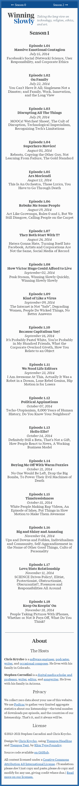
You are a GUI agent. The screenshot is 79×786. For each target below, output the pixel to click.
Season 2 (60, 4)
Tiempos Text (19, 745)
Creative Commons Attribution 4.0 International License (36, 761)
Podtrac (19, 704)
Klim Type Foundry (47, 745)
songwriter (51, 679)
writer (8, 663)
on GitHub (41, 752)
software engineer (42, 659)
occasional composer (34, 663)
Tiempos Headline (59, 741)
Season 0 (18, 4)
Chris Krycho (28, 741)
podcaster (62, 659)
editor (32, 679)
